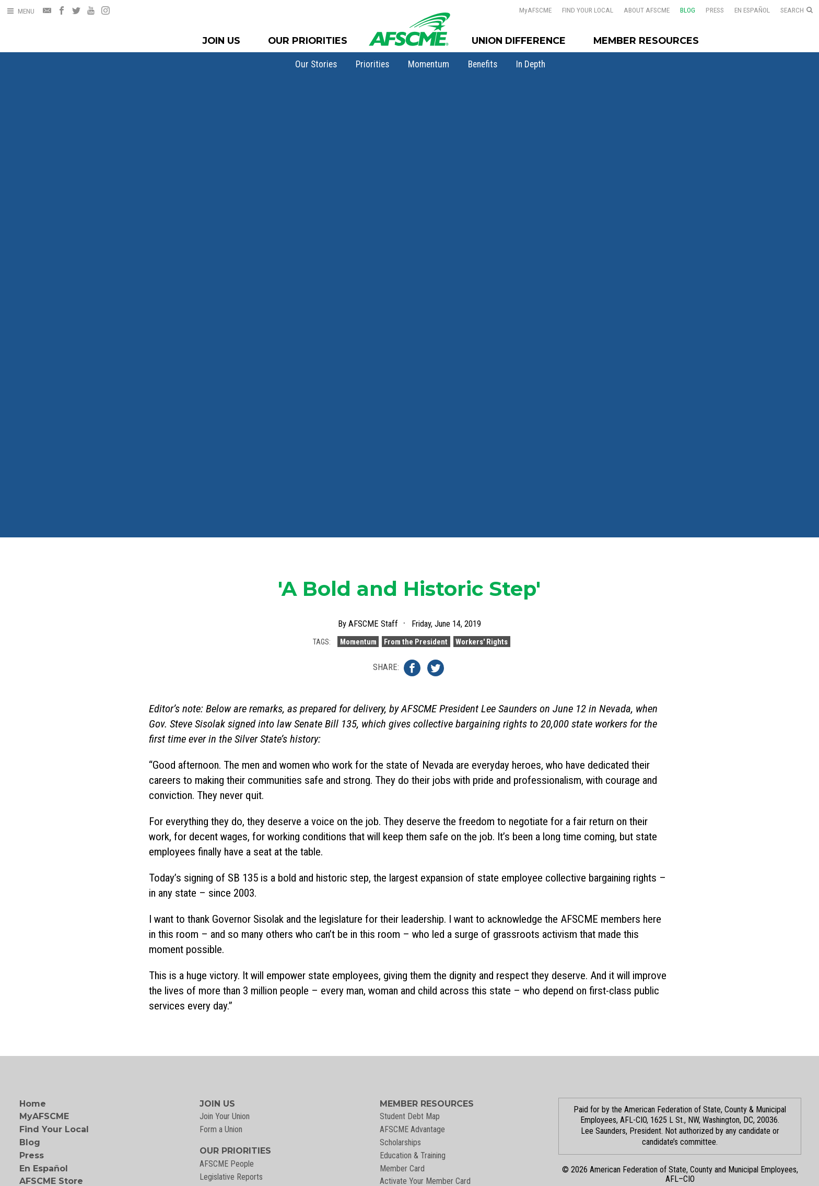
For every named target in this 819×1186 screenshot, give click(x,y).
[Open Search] (796, 10)
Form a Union (221, 1129)
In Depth (530, 64)
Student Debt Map (410, 1116)
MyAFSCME (44, 1116)
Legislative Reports (231, 1177)
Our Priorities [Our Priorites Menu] (307, 40)
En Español (752, 10)
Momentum (428, 64)
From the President (416, 644)
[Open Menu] (20, 11)
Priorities (372, 64)
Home (32, 1104)
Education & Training (413, 1155)
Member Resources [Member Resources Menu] (646, 40)
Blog (687, 10)
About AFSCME (647, 10)
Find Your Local (587, 10)
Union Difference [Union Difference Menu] (519, 40)
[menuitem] (316, 64)
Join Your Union (225, 1116)
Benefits (482, 64)
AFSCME (535, 10)
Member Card (402, 1168)
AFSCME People (227, 1164)
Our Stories (316, 64)
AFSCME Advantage (412, 1129)
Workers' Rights (481, 644)
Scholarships (400, 1142)
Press (715, 10)
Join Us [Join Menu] (221, 40)
